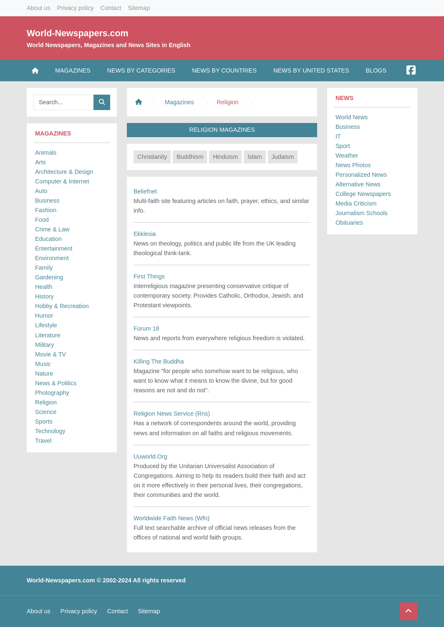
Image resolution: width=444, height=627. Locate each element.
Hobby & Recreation (62, 306)
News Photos (353, 165)
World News (352, 117)
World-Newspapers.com (78, 33)
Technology (50, 431)
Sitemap (139, 8)
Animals (45, 152)
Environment (52, 258)
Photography (52, 392)
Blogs (376, 70)
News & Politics (55, 383)
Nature (44, 373)
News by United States (311, 70)
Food (42, 219)
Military (44, 344)
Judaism (283, 156)
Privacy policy (75, 8)
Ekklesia (145, 234)
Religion (46, 402)
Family (44, 267)
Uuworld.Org (150, 456)
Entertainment (54, 248)
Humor (44, 315)
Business (47, 200)
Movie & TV (50, 354)
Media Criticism (356, 203)
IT (338, 136)
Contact (111, 8)
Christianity (152, 156)
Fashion (45, 210)
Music (43, 364)
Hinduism (225, 156)
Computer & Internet (62, 181)
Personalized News (361, 174)
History (44, 296)
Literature (48, 335)
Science (45, 412)
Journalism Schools (362, 213)
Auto (41, 191)
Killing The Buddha (159, 361)
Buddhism (190, 156)
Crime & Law (52, 229)
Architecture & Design (64, 171)
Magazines (73, 70)
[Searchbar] (63, 102)
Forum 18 (146, 328)
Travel (43, 440)
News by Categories (141, 70)
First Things (149, 276)
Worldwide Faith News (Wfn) (171, 518)
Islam (254, 156)
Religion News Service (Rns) (172, 413)
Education (48, 239)
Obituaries (349, 222)
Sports (44, 421)
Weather (347, 155)
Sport (343, 146)
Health (44, 286)
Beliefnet (145, 191)
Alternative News (358, 184)
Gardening (49, 277)
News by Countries (224, 70)
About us (38, 8)
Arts (40, 162)
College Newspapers (363, 194)
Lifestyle (46, 325)
